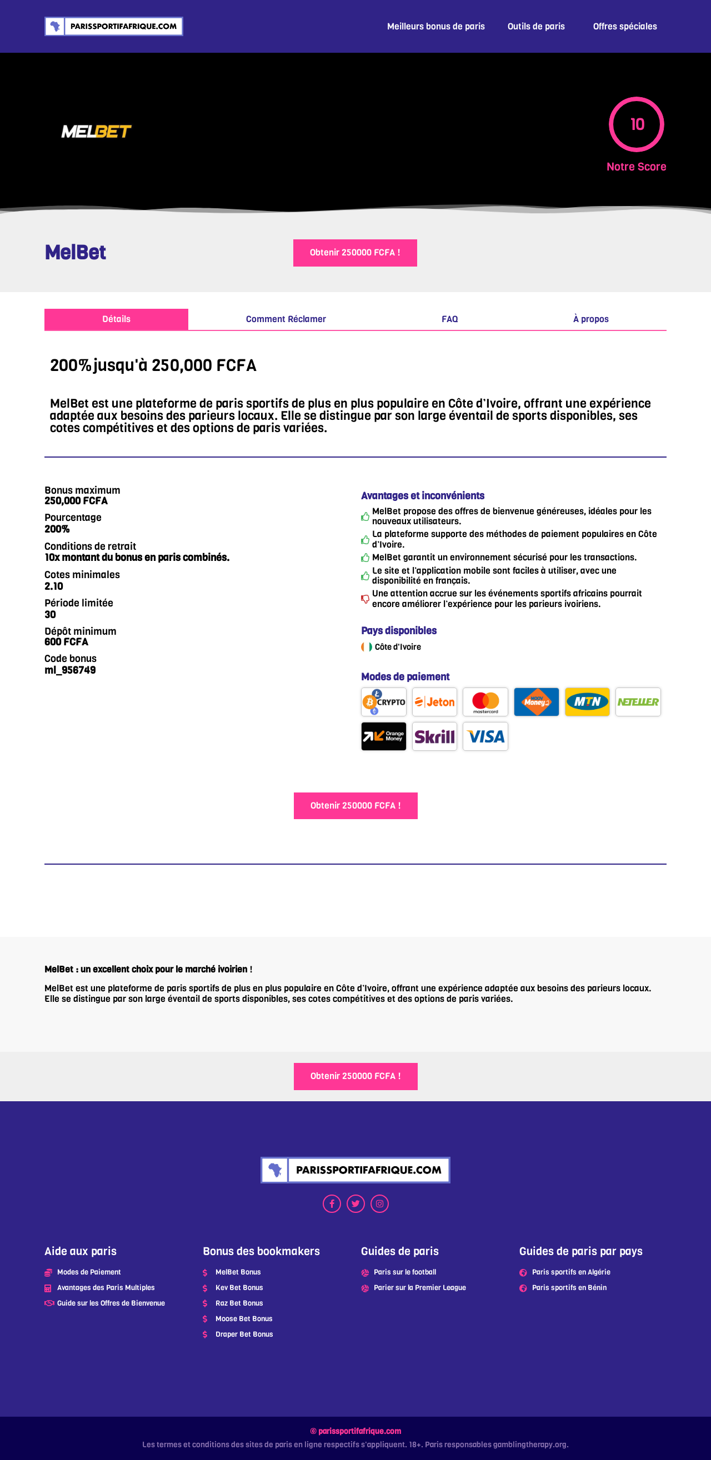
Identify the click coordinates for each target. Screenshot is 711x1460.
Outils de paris (536, 26)
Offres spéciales (625, 26)
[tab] (116, 320)
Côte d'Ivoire (398, 647)
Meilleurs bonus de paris (436, 26)
